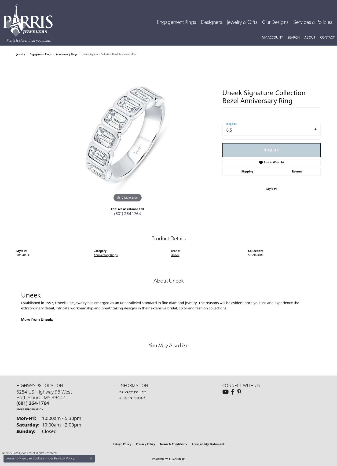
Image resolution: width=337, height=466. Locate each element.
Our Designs (275, 22)
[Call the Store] (32, 403)
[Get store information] (30, 409)
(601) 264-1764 (127, 214)
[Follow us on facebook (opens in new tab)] (232, 392)
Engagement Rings (176, 22)
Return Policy (132, 398)
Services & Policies (312, 22)
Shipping (247, 171)
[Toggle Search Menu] (293, 37)
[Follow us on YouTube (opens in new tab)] (225, 392)
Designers (211, 22)
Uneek (175, 255)
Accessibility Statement (207, 444)
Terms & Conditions (173, 444)
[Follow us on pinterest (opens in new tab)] (239, 392)
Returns (297, 171)
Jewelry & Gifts (242, 22)
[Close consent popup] (91, 458)
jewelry (20, 54)
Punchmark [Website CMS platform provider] (177, 459)
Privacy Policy (132, 392)
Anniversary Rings (66, 54)
